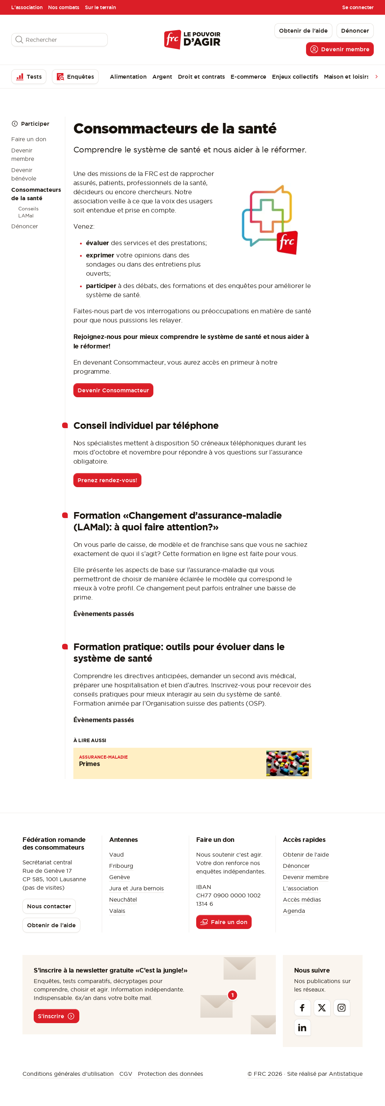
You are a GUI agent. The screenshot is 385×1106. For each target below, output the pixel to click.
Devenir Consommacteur (113, 390)
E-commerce (248, 76)
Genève (119, 877)
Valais (117, 911)
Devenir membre (305, 877)
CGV (125, 1074)
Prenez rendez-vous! (107, 480)
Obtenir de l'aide (306, 854)
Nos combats (63, 7)
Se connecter (358, 7)
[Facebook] (302, 1007)
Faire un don (28, 139)
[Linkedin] (302, 1027)
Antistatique (346, 1074)
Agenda (294, 911)
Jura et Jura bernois (136, 888)
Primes (89, 763)
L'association (26, 7)
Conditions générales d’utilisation (68, 1074)
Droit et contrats (201, 76)
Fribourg (121, 866)
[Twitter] (322, 1007)
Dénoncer (24, 226)
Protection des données (170, 1074)
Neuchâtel (123, 899)
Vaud (116, 854)
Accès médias (302, 899)
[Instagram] (341, 1007)
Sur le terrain (100, 7)
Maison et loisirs (347, 76)
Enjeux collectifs (295, 76)
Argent (162, 76)
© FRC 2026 (264, 1074)
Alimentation (128, 76)
